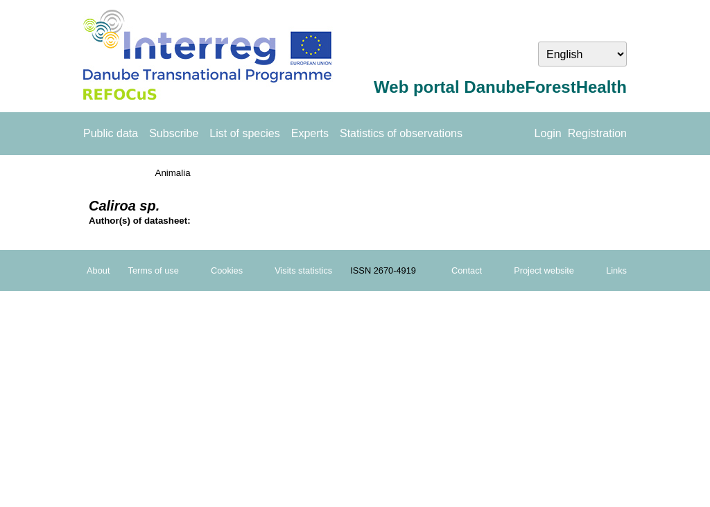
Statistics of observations (401, 133)
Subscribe (173, 133)
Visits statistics (303, 270)
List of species (244, 133)
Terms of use (153, 270)
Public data (110, 133)
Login (548, 133)
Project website (544, 270)
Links (616, 270)
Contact (466, 270)
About (98, 270)
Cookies (227, 270)
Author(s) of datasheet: (140, 220)
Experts (310, 133)
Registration (597, 133)
